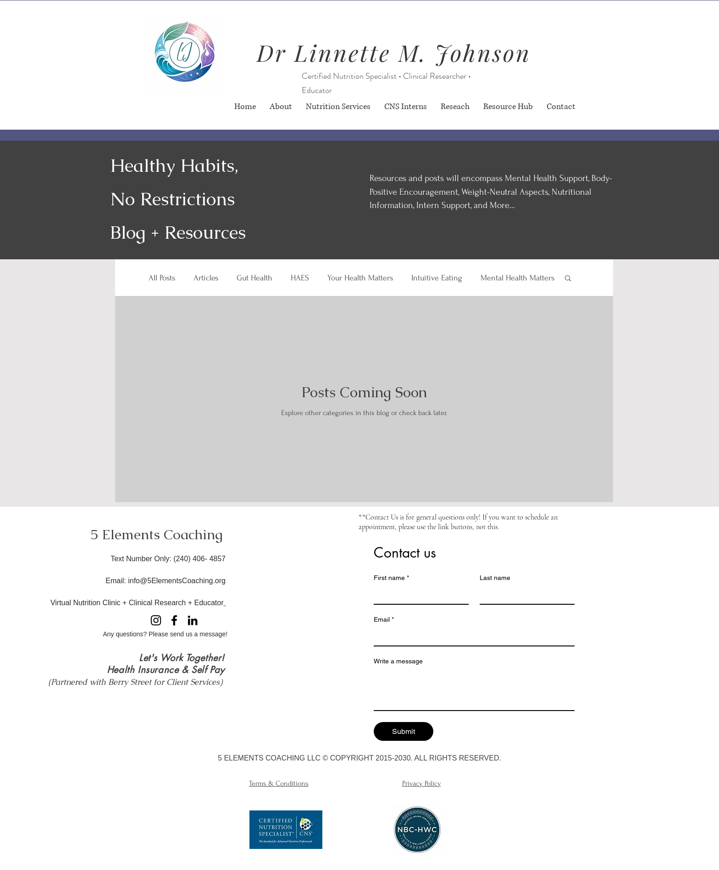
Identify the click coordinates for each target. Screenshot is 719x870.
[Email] (471, 636)
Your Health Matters (360, 278)
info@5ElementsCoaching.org (177, 581)
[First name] (418, 594)
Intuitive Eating (436, 278)
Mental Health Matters (517, 278)
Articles (206, 278)
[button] (568, 279)
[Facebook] (174, 620)
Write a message (398, 661)
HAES (300, 278)
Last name (495, 577)
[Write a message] (474, 689)
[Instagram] (156, 620)
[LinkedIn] (192, 620)
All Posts (162, 278)
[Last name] (524, 594)
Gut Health (254, 278)
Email (384, 620)
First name (391, 578)
